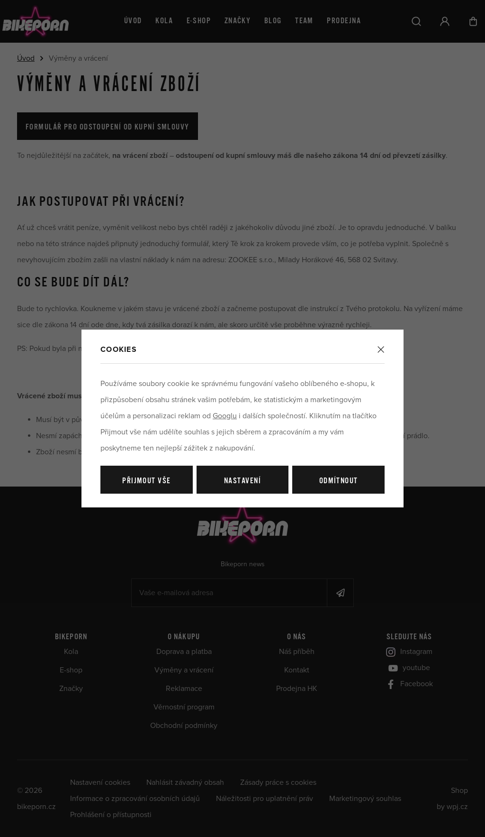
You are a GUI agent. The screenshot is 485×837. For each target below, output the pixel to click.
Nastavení (242, 481)
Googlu (225, 416)
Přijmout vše (146, 481)
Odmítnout (338, 481)
